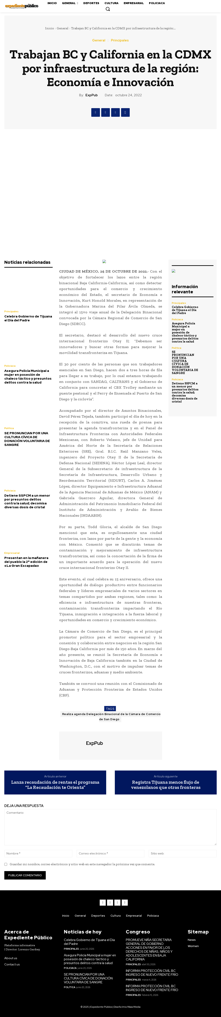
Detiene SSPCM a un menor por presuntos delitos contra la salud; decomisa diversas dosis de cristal (27, 501)
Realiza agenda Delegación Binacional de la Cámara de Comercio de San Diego (111, 716)
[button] (107, 8)
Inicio (49, 28)
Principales (120, 40)
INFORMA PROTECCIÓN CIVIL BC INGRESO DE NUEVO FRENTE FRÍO (152, 973)
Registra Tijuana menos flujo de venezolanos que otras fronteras (165, 785)
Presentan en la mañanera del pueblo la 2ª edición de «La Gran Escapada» (26, 562)
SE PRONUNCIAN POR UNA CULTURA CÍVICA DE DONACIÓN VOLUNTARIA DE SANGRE (27, 439)
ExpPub (91, 95)
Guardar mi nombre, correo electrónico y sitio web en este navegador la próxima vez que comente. (82, 864)
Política (9, 428)
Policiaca (10, 366)
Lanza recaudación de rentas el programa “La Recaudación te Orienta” (55, 785)
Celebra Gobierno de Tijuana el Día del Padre (28, 318)
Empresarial (12, 553)
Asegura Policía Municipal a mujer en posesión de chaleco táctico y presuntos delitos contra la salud (28, 377)
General (62, 28)
